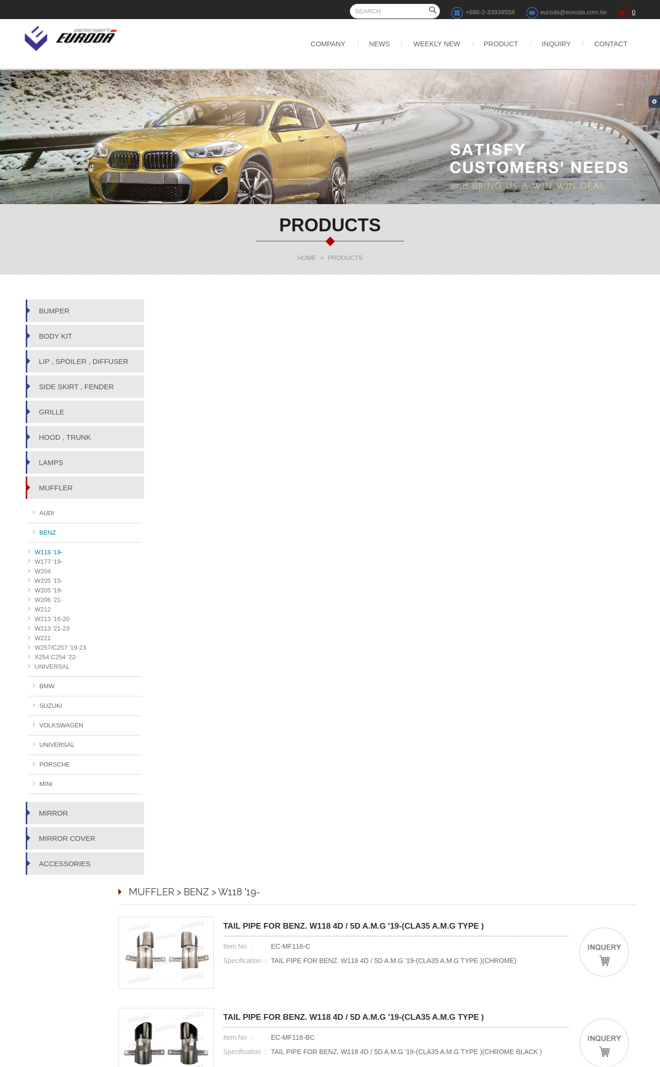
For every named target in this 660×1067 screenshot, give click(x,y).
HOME (306, 257)
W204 (43, 571)
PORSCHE (55, 764)
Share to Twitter (436, 1010)
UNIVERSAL (52, 666)
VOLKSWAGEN (62, 725)
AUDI (47, 513)
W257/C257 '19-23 (60, 647)
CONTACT (609, 44)
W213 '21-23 (52, 628)
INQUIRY (547, 44)
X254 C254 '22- (56, 657)
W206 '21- (49, 599)
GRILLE (51, 412)
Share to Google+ (485, 1010)
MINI (46, 783)
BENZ (48, 532)
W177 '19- (49, 561)
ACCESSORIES (65, 864)
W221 (43, 638)
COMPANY (291, 44)
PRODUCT (485, 44)
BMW (47, 686)
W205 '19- (49, 590)
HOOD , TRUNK (65, 437)
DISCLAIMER (447, 965)
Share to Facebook (384, 1010)
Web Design (370, 1058)
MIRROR (53, 813)
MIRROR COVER (67, 838)
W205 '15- (49, 580)
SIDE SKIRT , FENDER (76, 387)
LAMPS (51, 462)
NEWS (349, 44)
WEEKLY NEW (414, 44)
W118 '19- (49, 552)
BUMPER (54, 311)
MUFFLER (56, 488)
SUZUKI (51, 705)
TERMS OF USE (451, 977)
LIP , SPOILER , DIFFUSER (83, 361)
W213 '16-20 (52, 618)
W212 (43, 609)
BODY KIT (56, 336)
